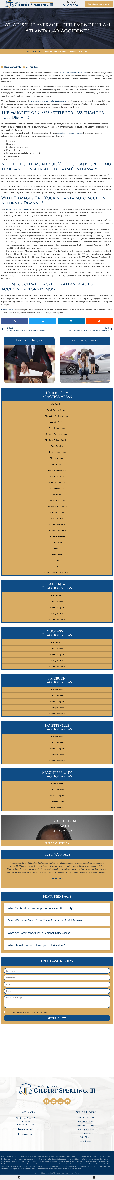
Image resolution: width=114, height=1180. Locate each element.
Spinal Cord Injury (57, 500)
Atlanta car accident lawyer (18, 209)
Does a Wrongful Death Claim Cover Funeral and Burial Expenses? (46, 920)
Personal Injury (29, 341)
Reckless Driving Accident (57, 434)
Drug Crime (57, 542)
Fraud (57, 560)
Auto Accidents (85, 341)
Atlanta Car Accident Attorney (72, 72)
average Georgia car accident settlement (48, 101)
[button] (14, 321)
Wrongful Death (57, 518)
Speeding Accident (57, 428)
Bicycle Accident (57, 458)
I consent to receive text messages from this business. (29, 1012)
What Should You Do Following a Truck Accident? (36, 945)
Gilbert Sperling (46, 1173)
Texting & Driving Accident (57, 440)
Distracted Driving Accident (57, 416)
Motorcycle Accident (57, 452)
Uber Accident (57, 464)
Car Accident (57, 404)
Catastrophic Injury (57, 512)
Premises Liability (57, 482)
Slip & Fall (57, 494)
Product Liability (57, 488)
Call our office (7, 309)
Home (28, 51)
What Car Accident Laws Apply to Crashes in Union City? (40, 908)
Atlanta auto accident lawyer (69, 133)
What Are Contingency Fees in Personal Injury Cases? (39, 932)
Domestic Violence (57, 536)
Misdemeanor (57, 554)
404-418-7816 (71, 4)
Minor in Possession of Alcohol (57, 572)
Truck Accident (57, 446)
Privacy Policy (74, 1173)
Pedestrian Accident (57, 470)
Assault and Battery (57, 530)
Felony (57, 548)
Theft (57, 566)
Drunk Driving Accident (57, 410)
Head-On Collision (57, 422)
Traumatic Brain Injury (57, 506)
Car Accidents (37, 51)
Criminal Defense (57, 524)
